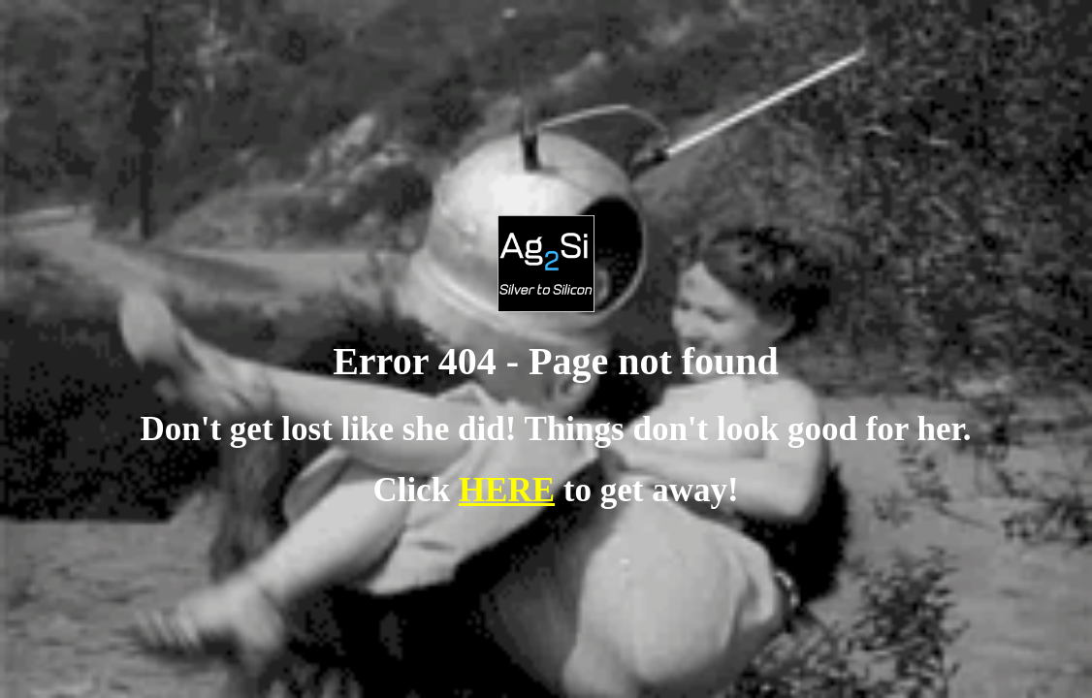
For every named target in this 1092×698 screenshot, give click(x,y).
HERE (507, 490)
